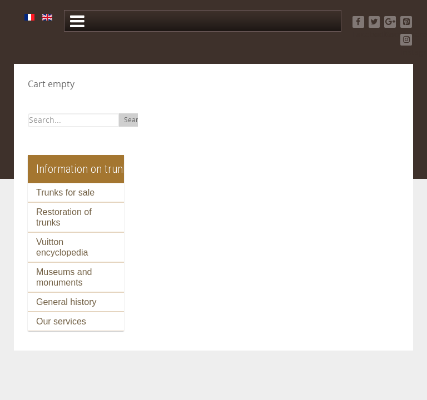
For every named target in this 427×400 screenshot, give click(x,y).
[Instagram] (406, 40)
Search (135, 120)
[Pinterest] (406, 22)
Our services (61, 321)
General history (66, 302)
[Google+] (390, 22)
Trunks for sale (65, 192)
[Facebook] (358, 22)
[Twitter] (374, 22)
